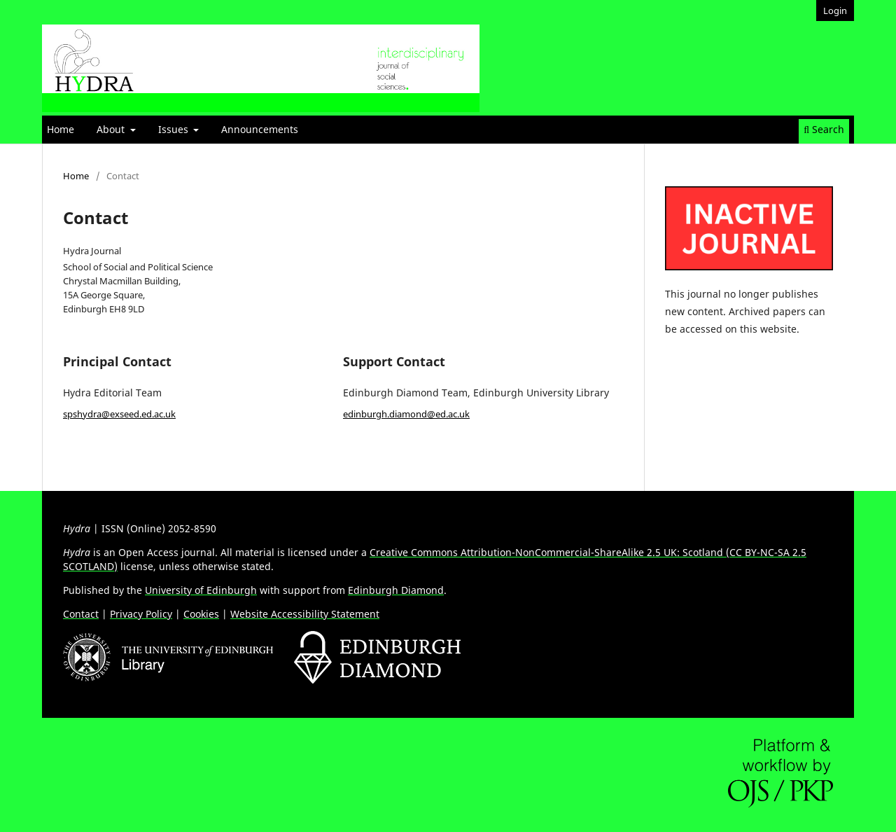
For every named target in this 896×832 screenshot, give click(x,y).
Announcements (259, 129)
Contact (81, 613)
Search (824, 129)
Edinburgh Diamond (396, 590)
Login (835, 10)
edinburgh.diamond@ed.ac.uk (406, 414)
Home (60, 129)
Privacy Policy (141, 613)
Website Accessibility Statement (304, 613)
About (112, 129)
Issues (174, 129)
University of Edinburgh (201, 590)
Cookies (201, 613)
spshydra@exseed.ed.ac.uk (119, 414)
